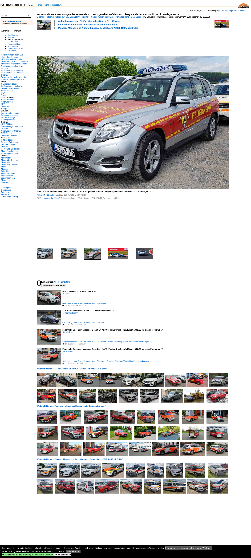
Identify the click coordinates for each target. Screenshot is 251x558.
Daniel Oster (67, 332)
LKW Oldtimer (7, 124)
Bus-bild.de (12, 37)
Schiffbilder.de (13, 42)
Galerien (4, 182)
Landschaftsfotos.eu (15, 48)
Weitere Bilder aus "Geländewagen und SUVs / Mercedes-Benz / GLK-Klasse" (72, 369)
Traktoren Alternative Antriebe (13, 77)
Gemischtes (6, 190)
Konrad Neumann (45, 195)
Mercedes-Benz (122, 17)
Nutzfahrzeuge (7, 102)
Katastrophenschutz (9, 153)
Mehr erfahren (73, 551)
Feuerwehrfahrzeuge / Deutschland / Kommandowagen (88, 24)
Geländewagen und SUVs (102, 17)
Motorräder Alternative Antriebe (14, 61)
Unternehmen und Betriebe (12, 79)
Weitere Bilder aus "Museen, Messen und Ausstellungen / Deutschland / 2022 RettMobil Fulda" (80, 459)
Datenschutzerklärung (9, 197)
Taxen (3, 95)
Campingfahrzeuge (9, 84)
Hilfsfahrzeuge (7, 140)
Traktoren (5, 106)
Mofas (3, 167)
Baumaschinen (7, 100)
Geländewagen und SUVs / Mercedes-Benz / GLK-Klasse (89, 21)
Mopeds (4, 169)
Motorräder (6, 158)
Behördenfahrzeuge (9, 115)
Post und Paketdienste (10, 149)
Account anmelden (240, 11)
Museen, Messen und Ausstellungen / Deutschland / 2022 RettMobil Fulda (98, 28)
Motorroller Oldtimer (9, 164)
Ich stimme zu (63, 555)
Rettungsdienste (8, 120)
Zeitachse (5, 194)
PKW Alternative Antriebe (12, 70)
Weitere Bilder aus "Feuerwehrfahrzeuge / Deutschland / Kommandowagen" (71, 406)
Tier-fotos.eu (12, 51)
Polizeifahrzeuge (8, 117)
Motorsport (5, 180)
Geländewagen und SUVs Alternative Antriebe (12, 56)
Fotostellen (6, 192)
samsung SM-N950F (51, 198)
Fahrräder (5, 171)
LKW (3, 104)
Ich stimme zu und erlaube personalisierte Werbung (27, 555)
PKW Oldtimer (7, 133)
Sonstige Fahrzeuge (9, 142)
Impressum (56, 5)
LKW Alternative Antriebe (11, 59)
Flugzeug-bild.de (14, 44)
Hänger (4, 108)
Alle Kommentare (62, 282)
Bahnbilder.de (13, 35)
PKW (3, 93)
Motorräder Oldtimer (9, 160)
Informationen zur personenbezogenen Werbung (188, 548)
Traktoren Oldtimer (9, 135)
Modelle (4, 147)
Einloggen (226, 11)
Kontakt (47, 5)
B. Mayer (66, 294)
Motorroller (5, 162)
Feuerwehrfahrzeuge (10, 113)
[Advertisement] (95, 42)
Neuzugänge (6, 188)
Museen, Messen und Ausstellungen (10, 89)
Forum (39, 5)
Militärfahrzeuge (8, 144)
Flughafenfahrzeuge (9, 151)
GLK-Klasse (136, 17)
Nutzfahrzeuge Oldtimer (11, 131)
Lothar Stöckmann (70, 313)
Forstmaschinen (8, 173)
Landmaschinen (8, 178)
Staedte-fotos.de (14, 46)
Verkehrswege (7, 176)
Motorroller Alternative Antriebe (14, 64)
